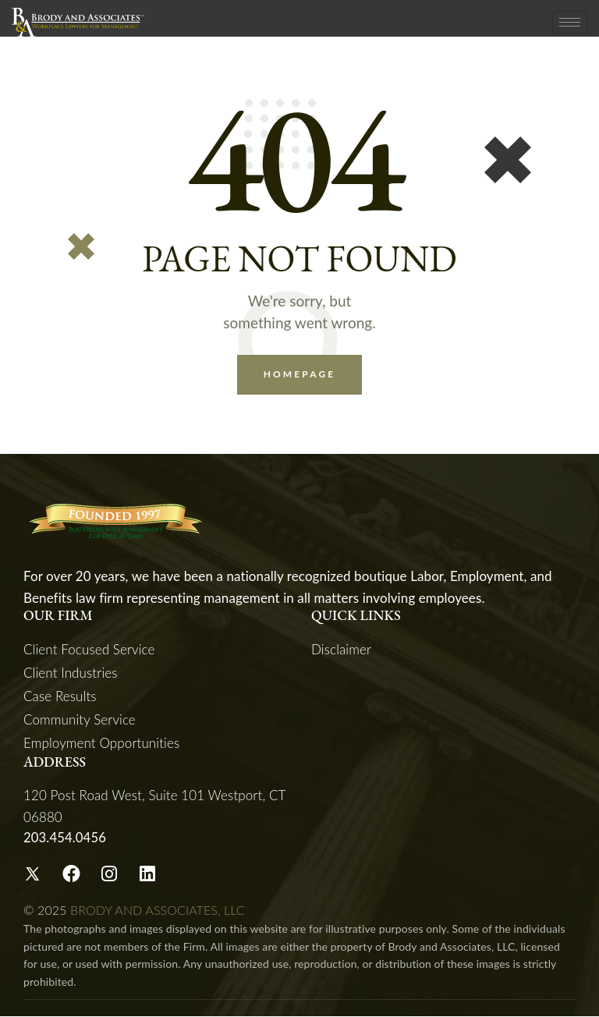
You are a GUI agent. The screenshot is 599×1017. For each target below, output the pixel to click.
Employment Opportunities (101, 743)
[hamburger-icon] (569, 22)
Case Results (60, 697)
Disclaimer (341, 650)
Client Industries (70, 673)
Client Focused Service (89, 650)
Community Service (79, 720)
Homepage (300, 375)
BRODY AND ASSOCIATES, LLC (157, 910)
